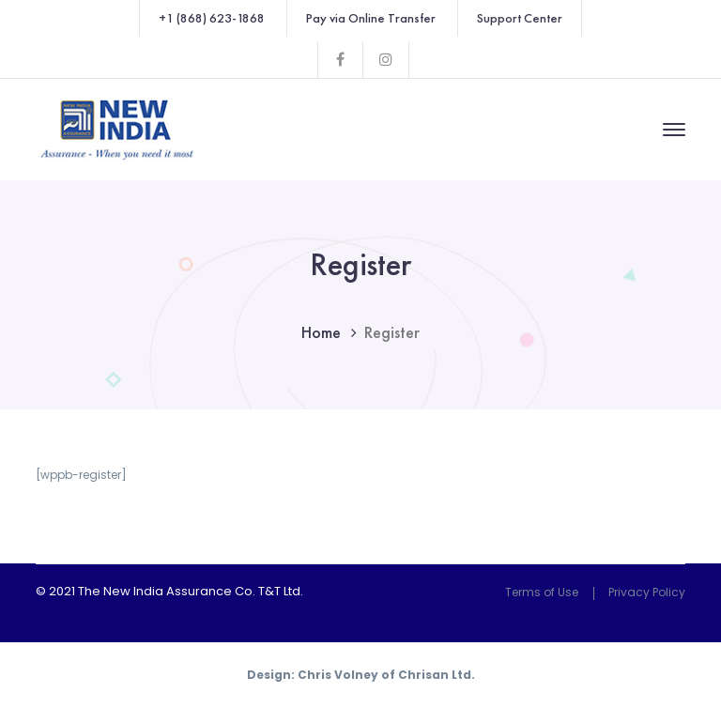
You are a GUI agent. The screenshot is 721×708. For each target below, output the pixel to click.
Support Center (519, 17)
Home (321, 332)
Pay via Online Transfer (371, 17)
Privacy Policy (646, 592)
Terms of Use (541, 592)
